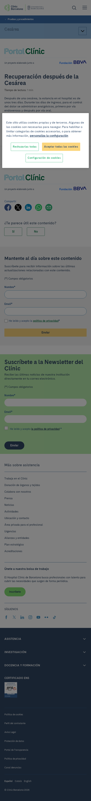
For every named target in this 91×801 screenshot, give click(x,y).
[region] (45, 140)
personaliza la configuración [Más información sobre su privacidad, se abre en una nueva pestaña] (49, 135)
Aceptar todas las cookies (61, 146)
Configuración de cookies (44, 157)
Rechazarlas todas (25, 146)
